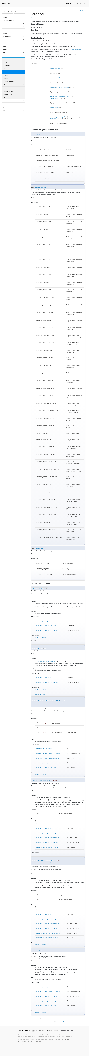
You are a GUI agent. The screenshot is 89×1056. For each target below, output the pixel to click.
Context (13, 30)
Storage (6, 88)
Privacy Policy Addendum (35, 1041)
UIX (13, 107)
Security (13, 49)
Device (14, 62)
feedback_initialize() (40, 637)
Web (13, 110)
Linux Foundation (30, 1035)
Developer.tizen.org (52, 1030)
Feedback (6, 72)
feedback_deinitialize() (41, 689)
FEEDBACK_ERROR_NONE (44, 621)
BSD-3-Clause (71, 1020)
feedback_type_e (65, 96)
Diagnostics (7, 65)
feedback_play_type (55, 96)
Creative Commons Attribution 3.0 (73, 1018)
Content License (63, 1021)
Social (13, 53)
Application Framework (13, 20)
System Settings (8, 94)
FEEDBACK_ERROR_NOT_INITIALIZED (47, 625)
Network (13, 46)
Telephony (13, 101)
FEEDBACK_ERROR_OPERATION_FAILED (48, 753)
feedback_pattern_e (63, 87)
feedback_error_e (40, 134)
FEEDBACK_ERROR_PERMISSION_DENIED (48, 933)
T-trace (6, 97)
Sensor (14, 85)
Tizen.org (41, 1030)
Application (79, 3)
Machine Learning (13, 36)
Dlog (5, 68)
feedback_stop (54, 107)
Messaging (13, 40)
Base (13, 24)
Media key (6, 75)
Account (13, 17)
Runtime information (9, 81)
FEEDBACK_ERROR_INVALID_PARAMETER (48, 758)
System (13, 56)
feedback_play (54, 87)
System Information (8, 91)
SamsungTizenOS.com (24, 1030)
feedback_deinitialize (55, 78)
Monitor (14, 78)
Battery (14, 59)
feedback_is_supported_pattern (58, 117)
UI (13, 104)
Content (13, 27)
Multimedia (13, 43)
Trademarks (20, 1044)
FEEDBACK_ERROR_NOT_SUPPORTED (47, 630)
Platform (69, 3)
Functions (82, 10)
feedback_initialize (55, 68)
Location (13, 33)
